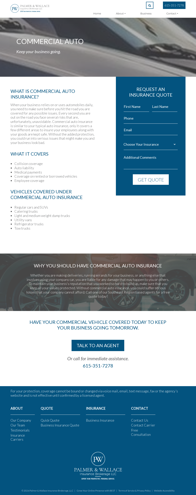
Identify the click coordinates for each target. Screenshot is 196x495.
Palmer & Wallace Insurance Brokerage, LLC (51, 490)
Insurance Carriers (17, 437)
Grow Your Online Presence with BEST (96, 490)
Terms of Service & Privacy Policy (134, 490)
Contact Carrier (143, 425)
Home (97, 13)
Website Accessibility (164, 490)
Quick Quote (50, 420)
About (120, 13)
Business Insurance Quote (60, 425)
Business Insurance (100, 420)
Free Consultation (141, 432)
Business (146, 13)
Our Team (17, 425)
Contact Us (139, 420)
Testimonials (20, 430)
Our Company (20, 420)
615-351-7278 (174, 5)
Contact (171, 13)
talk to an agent (98, 345)
